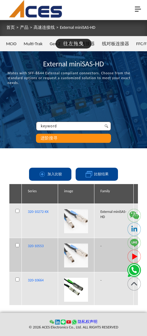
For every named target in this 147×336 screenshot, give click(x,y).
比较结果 (97, 174)
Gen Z (55, 43)
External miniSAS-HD (77, 27)
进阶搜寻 (49, 138)
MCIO (11, 43)
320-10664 (36, 280)
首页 (10, 27)
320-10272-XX (38, 212)
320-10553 (36, 246)
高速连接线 (44, 27)
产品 (24, 27)
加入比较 (50, 174)
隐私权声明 (87, 321)
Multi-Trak (33, 43)
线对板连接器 (115, 43)
